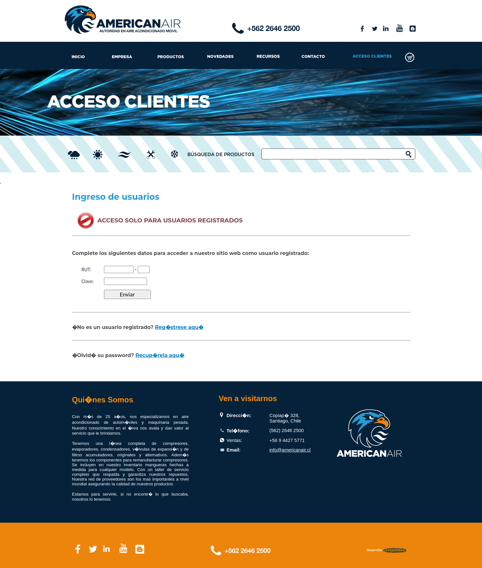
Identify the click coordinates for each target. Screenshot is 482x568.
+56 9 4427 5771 (287, 440)
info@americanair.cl (290, 449)
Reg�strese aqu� (179, 327)
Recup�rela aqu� (159, 355)
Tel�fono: (237, 430)
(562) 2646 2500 (287, 430)
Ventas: (234, 440)
